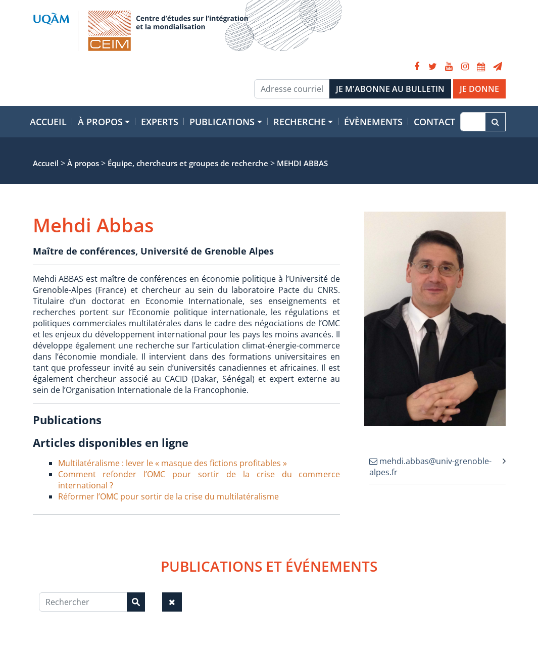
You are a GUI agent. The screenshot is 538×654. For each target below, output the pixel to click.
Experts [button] (159, 122)
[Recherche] (472, 121)
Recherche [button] (299, 122)
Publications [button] (222, 122)
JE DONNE (479, 88)
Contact (434, 122)
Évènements (373, 122)
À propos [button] (100, 122)
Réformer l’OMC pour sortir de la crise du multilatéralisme (168, 496)
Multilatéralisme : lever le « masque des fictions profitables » (172, 463)
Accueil (48, 122)
